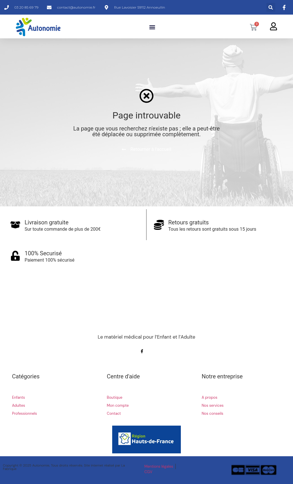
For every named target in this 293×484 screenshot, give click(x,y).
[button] (270, 7)
